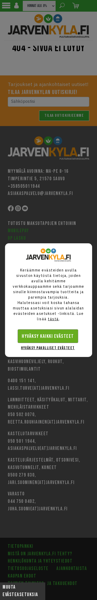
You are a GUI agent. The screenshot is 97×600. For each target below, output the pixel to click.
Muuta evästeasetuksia (20, 591)
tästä (53, 319)
